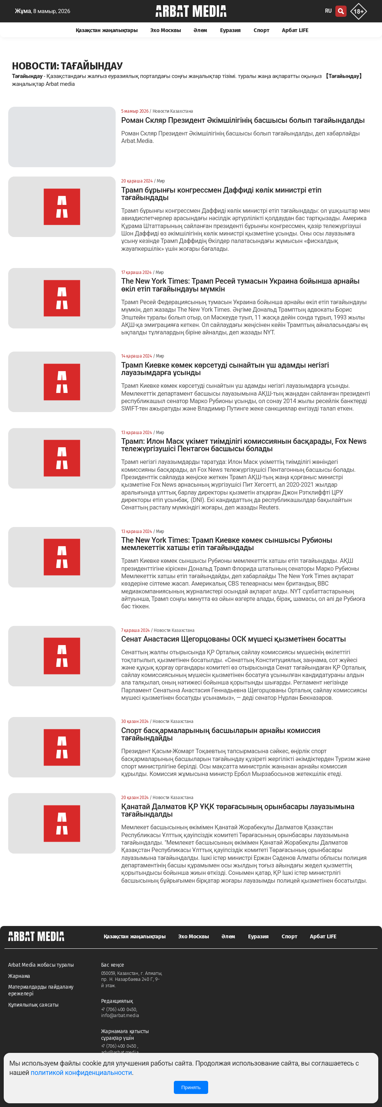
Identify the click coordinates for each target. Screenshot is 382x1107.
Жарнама (19, 976)
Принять (191, 1087)
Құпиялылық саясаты (33, 1005)
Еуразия (230, 30)
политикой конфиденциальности (81, 1072)
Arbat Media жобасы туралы (41, 965)
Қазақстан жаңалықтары (107, 30)
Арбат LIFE (295, 30)
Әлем (200, 30)
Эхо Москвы (165, 30)
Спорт (261, 30)
